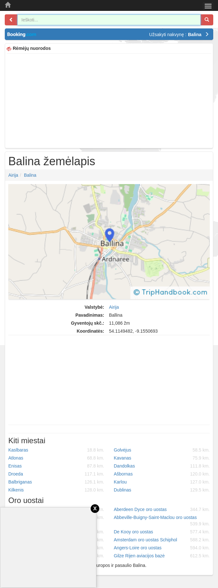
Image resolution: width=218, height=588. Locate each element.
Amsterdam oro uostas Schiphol (162, 540)
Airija (13, 175)
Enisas (56, 466)
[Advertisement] (109, 100)
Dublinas (162, 490)
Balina (30, 175)
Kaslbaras (56, 450)
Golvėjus (162, 450)
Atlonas (56, 458)
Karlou (162, 482)
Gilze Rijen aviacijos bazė (162, 556)
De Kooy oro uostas (162, 532)
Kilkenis (56, 490)
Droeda (56, 474)
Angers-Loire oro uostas (162, 548)
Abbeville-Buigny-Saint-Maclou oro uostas (162, 521)
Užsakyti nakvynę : (179, 34)
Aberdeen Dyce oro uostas (162, 509)
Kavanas (162, 458)
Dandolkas (162, 466)
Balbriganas (56, 482)
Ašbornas (162, 474)
